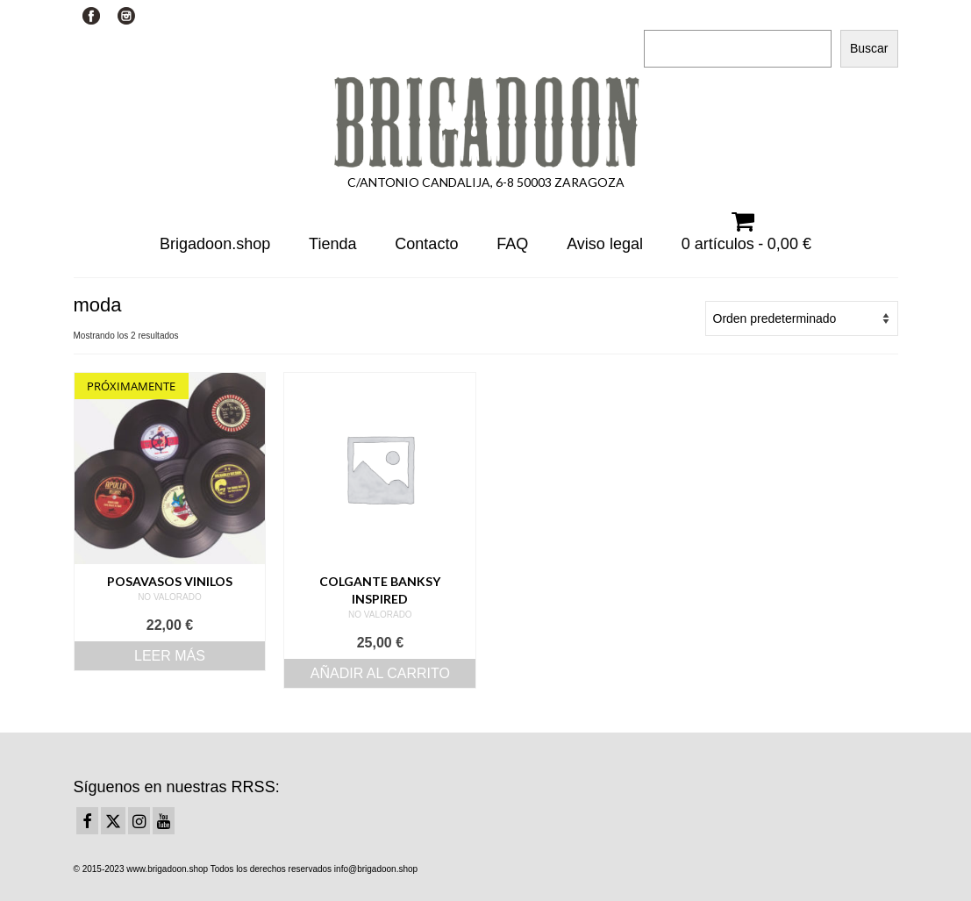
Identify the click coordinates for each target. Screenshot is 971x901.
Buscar (664, 14)
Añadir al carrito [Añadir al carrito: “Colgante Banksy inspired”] (380, 673)
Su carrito (273, 15)
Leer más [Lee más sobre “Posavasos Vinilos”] (169, 655)
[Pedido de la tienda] (801, 318)
